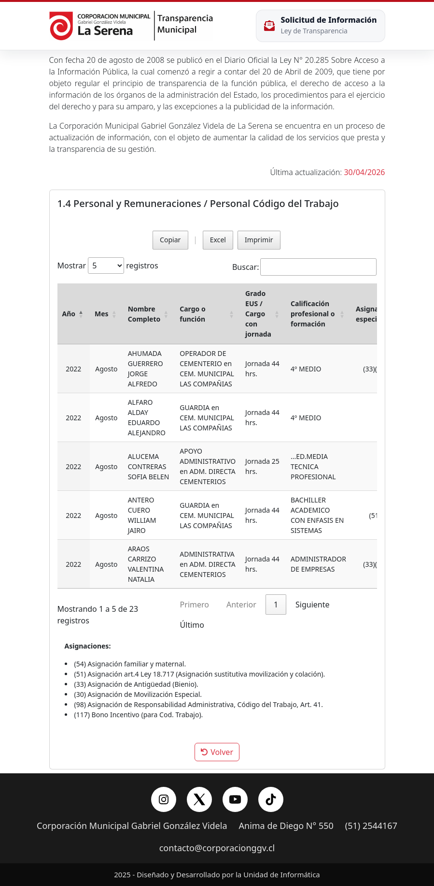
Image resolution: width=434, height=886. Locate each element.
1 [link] (276, 604)
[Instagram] (163, 799)
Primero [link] (194, 604)
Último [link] (192, 625)
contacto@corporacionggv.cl (217, 848)
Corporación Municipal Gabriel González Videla (132, 826)
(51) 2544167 (371, 826)
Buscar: (245, 267)
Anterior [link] (241, 604)
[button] (81, 313)
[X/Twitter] (199, 799)
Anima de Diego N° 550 (286, 826)
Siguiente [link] (312, 604)
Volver (217, 752)
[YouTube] (235, 799)
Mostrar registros (107, 265)
